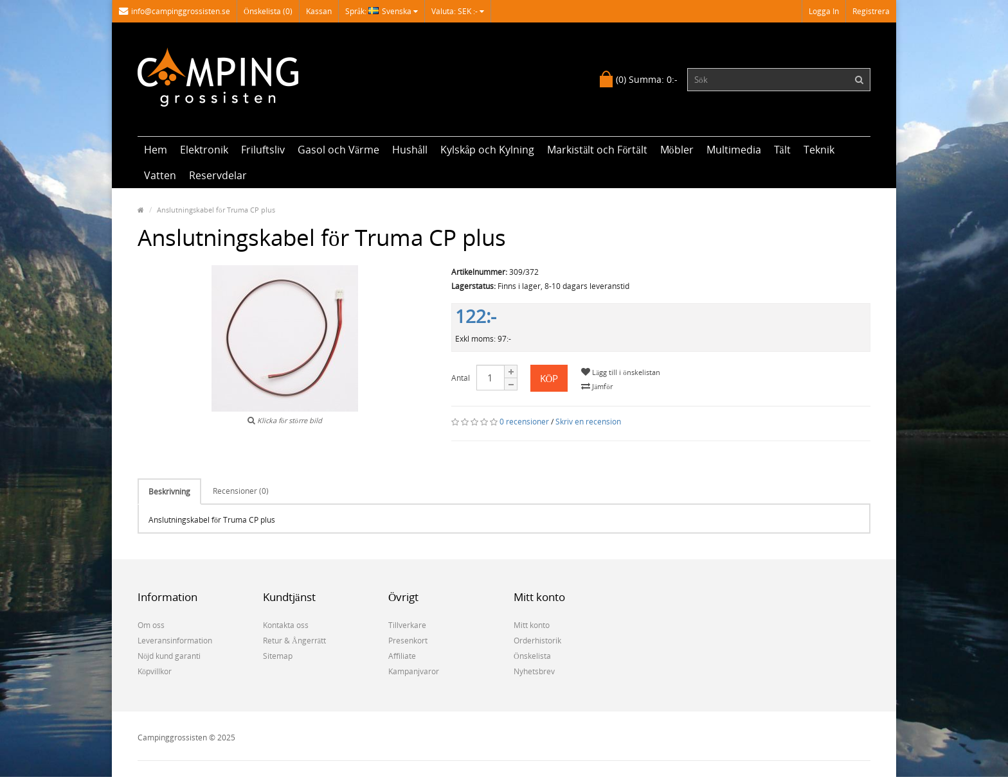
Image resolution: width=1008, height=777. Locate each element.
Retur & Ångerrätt (294, 640)
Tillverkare (407, 625)
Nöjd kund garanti (169, 655)
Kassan (319, 11)
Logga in (824, 11)
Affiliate (402, 655)
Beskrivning (169, 491)
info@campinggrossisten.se (174, 11)
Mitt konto (532, 625)
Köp (549, 378)
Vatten (160, 175)
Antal (460, 377)
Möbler (677, 150)
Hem (155, 150)
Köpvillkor (155, 671)
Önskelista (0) (268, 11)
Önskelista (532, 655)
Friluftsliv (263, 150)
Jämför (596, 386)
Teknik (819, 150)
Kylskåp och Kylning (487, 150)
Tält (782, 150)
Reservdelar (218, 175)
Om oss (151, 625)
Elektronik (204, 150)
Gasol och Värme (338, 150)
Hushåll (410, 150)
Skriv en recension (588, 421)
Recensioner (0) (241, 490)
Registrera (871, 11)
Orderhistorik (537, 640)
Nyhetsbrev (534, 671)
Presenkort (408, 640)
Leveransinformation (175, 640)
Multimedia (733, 150)
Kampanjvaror (413, 671)
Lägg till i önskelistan (620, 372)
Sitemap (277, 655)
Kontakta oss (286, 625)
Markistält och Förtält (597, 150)
